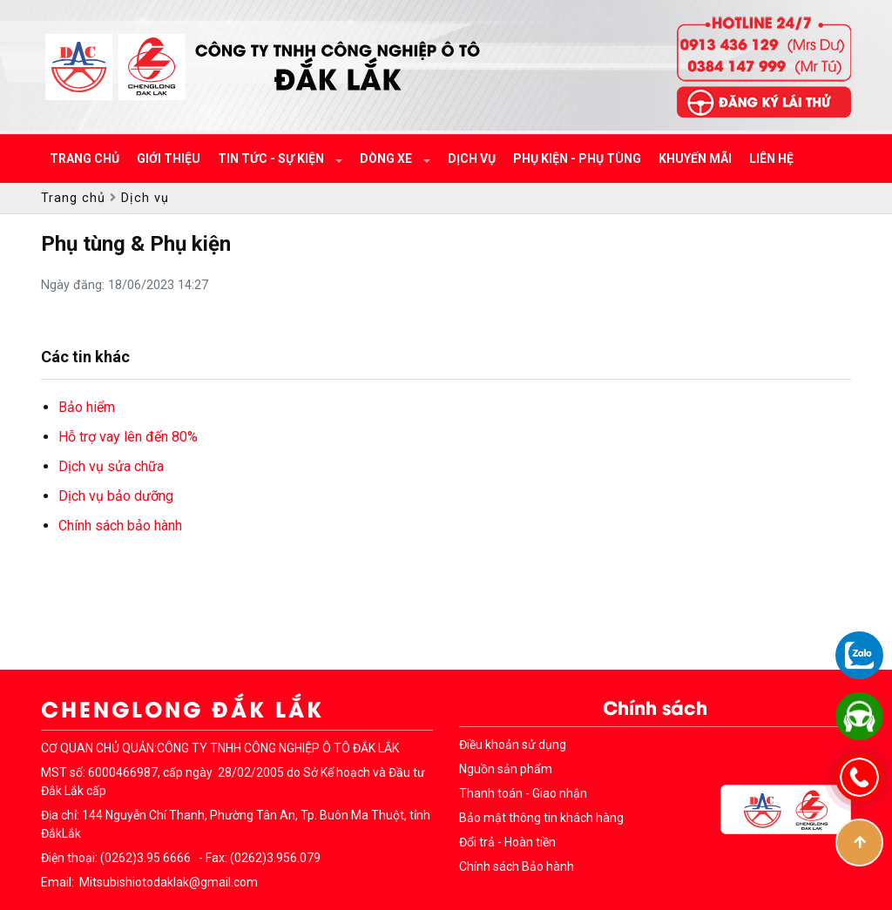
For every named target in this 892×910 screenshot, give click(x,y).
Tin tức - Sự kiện (272, 158)
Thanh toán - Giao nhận (523, 793)
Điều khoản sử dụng (512, 745)
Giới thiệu (168, 158)
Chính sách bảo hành (120, 525)
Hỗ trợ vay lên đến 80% (128, 436)
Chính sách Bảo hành (516, 866)
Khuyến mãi (695, 158)
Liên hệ (771, 158)
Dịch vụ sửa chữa (111, 466)
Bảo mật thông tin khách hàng (541, 818)
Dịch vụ (472, 158)
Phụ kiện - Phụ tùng (577, 158)
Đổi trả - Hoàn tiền (507, 842)
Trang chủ (84, 158)
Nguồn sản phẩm (505, 769)
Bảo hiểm (86, 407)
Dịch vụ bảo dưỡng (115, 496)
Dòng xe (387, 158)
